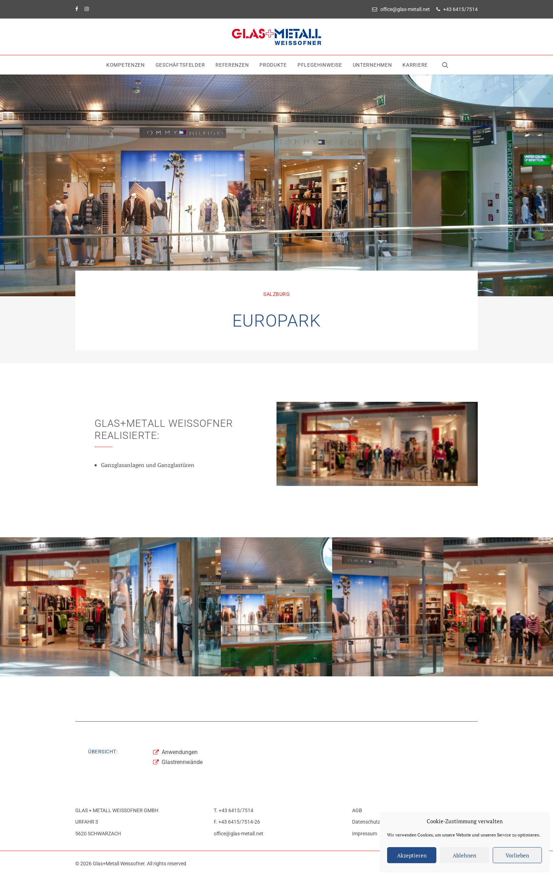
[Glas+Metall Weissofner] (276, 36)
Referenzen (232, 65)
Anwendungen (180, 752)
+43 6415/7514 (460, 9)
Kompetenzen (125, 65)
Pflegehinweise (320, 65)
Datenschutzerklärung (376, 822)
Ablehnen (464, 855)
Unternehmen (372, 65)
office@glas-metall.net (405, 9)
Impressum (364, 833)
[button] (446, 65)
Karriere (415, 65)
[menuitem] (402, 9)
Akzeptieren (412, 855)
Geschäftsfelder (180, 65)
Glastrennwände (182, 762)
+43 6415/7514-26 (239, 822)
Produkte (273, 65)
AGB (357, 810)
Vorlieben (517, 855)
